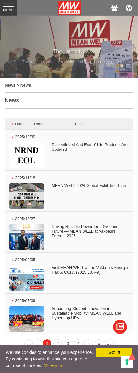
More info (52, 365)
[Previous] (28, 343)
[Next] (99, 343)
